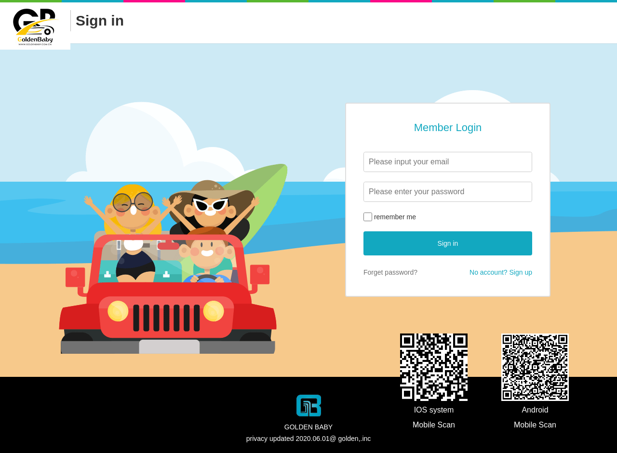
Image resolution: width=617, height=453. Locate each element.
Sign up (521, 272)
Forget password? (390, 272)
